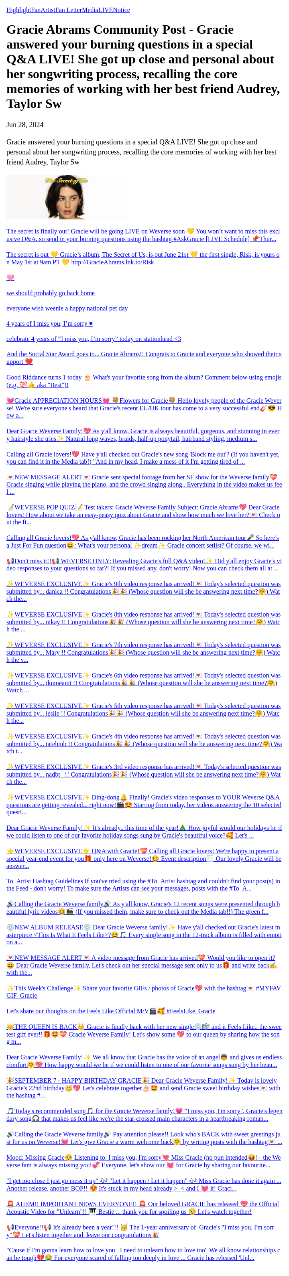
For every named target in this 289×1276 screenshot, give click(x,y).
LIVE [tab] (105, 9)
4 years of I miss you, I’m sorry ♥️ (49, 323)
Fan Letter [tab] (68, 9)
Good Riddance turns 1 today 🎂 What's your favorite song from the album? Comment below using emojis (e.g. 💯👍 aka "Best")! (144, 381)
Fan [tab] (36, 9)
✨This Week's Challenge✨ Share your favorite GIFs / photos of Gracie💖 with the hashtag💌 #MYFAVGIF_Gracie (143, 992)
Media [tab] (90, 9)
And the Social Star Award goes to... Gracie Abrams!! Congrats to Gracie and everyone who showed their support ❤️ (143, 358)
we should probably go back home (50, 293)
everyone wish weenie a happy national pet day (67, 308)
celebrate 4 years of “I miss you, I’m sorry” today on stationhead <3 (93, 338)
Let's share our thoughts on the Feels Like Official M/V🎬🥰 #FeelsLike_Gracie (111, 1011)
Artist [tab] (48, 9)
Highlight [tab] (18, 9)
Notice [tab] (121, 9)
